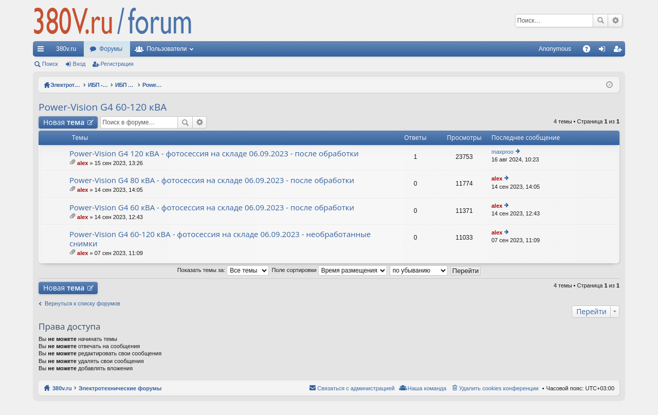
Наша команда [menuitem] (427, 388)
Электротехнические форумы (120, 388)
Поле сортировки (329, 270)
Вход (79, 64)
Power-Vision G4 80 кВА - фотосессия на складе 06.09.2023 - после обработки (211, 180)
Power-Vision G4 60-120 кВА (103, 107)
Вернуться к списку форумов (82, 303)
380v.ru (66, 48)
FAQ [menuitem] (590, 51)
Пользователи (167, 48)
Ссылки (42, 51)
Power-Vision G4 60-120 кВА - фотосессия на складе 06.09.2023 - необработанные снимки (220, 238)
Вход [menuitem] (604, 51)
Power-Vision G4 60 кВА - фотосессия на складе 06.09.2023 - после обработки (211, 207)
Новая (63, 122)
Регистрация (117, 64)
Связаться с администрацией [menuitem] (355, 388)
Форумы (110, 48)
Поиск (600, 20)
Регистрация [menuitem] (619, 51)
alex (82, 163)
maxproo (502, 152)
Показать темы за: (223, 270)
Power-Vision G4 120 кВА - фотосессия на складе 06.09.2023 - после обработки (214, 153)
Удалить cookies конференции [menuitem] (499, 388)
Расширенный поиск (615, 20)
